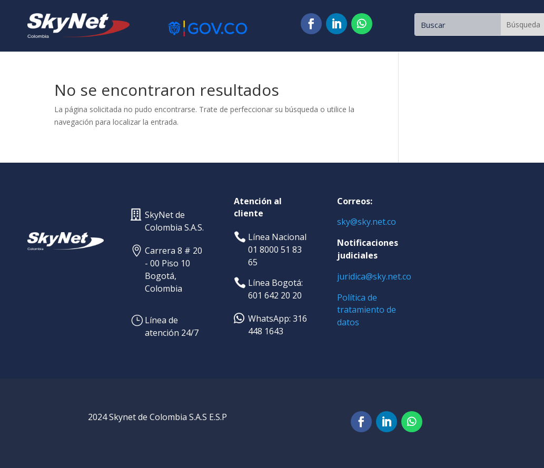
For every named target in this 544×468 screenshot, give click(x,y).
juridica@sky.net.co (374, 276)
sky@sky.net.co (366, 221)
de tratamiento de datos (366, 310)
